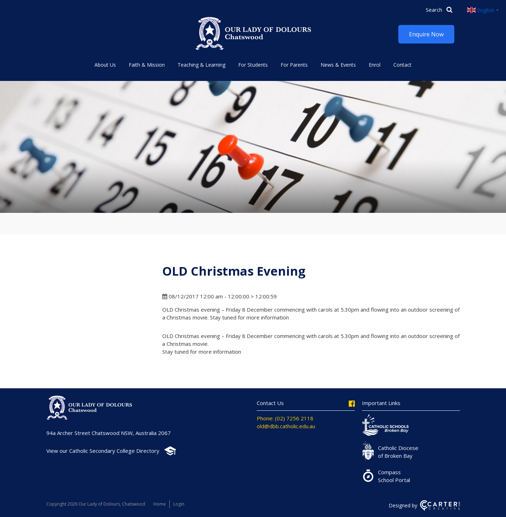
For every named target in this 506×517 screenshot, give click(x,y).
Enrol (374, 64)
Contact (402, 64)
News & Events (338, 64)
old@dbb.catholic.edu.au (286, 426)
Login (178, 504)
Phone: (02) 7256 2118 (285, 418)
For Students (253, 64)
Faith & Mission (147, 64)
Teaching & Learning (201, 64)
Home (159, 504)
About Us (105, 64)
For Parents (294, 64)
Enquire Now (426, 34)
